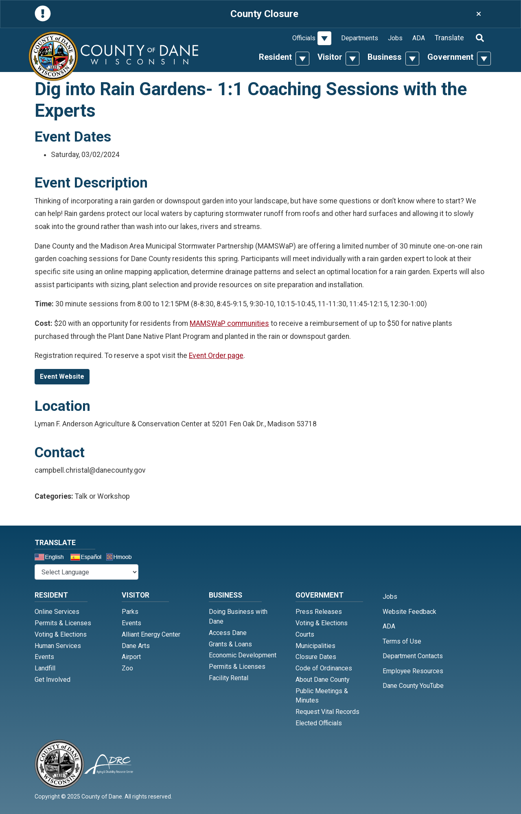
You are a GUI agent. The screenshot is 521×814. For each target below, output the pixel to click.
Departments (359, 38)
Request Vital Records (327, 712)
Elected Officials (319, 723)
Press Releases (319, 611)
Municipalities (315, 646)
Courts (305, 634)
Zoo (127, 668)
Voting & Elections (61, 634)
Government (450, 57)
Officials (303, 38)
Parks (130, 611)
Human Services (58, 646)
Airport (131, 657)
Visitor (329, 57)
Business (385, 57)
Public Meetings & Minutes (322, 696)
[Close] (478, 14)
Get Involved (52, 679)
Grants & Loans (230, 644)
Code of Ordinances (324, 668)
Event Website (62, 376)
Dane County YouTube (413, 686)
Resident (275, 57)
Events (44, 657)
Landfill (45, 668)
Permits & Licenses (63, 623)
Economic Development (242, 655)
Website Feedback (409, 611)
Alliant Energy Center (151, 634)
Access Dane (228, 633)
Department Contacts (413, 656)
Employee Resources (413, 671)
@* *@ (86, 572)
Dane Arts (136, 646)
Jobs (395, 38)
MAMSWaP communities (229, 323)
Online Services (57, 611)
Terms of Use (402, 641)
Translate (449, 38)
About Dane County (322, 679)
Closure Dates (316, 657)
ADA (418, 38)
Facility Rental (228, 678)
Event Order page (216, 355)
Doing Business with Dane (238, 616)
